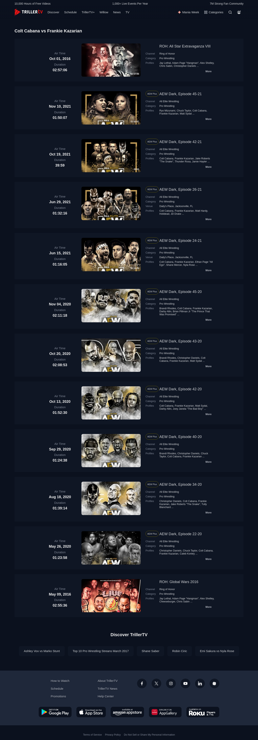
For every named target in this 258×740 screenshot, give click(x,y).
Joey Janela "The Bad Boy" (188, 408)
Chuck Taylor (184, 110)
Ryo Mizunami (167, 110)
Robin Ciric (179, 651)
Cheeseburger (167, 601)
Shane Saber (150, 651)
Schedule (70, 12)
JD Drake (176, 213)
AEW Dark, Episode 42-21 (180, 142)
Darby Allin (165, 311)
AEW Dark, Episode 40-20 (180, 437)
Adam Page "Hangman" (185, 63)
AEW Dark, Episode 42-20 (180, 389)
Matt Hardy (201, 210)
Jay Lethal (165, 63)
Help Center (106, 696)
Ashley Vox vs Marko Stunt (42, 651)
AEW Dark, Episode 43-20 (180, 341)
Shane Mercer (174, 265)
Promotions (58, 696)
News (117, 12)
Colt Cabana (199, 110)
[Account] (239, 12)
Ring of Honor (167, 53)
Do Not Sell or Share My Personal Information (149, 734)
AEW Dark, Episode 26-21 (180, 190)
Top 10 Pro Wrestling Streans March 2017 (101, 651)
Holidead (164, 213)
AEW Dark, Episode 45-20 (180, 292)
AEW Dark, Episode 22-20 (180, 534)
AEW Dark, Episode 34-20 (180, 484)
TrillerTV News (107, 688)
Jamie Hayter (199, 161)
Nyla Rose (189, 265)
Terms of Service (92, 734)
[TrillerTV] (29, 12)
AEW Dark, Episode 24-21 (180, 241)
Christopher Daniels (185, 66)
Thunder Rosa (183, 161)
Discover (53, 12)
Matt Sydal (186, 113)
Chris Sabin (166, 66)
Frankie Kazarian (168, 113)
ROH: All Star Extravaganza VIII (185, 46)
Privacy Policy (113, 734)
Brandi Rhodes (167, 308)
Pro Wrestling (167, 58)
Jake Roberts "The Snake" (185, 504)
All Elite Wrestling (169, 101)
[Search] (230, 12)
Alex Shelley (207, 63)
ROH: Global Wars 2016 (178, 582)
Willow (104, 12)
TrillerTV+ (88, 12)
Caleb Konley (187, 553)
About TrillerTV (108, 680)
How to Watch (60, 680)
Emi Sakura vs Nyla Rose (217, 651)
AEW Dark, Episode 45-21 (180, 94)
